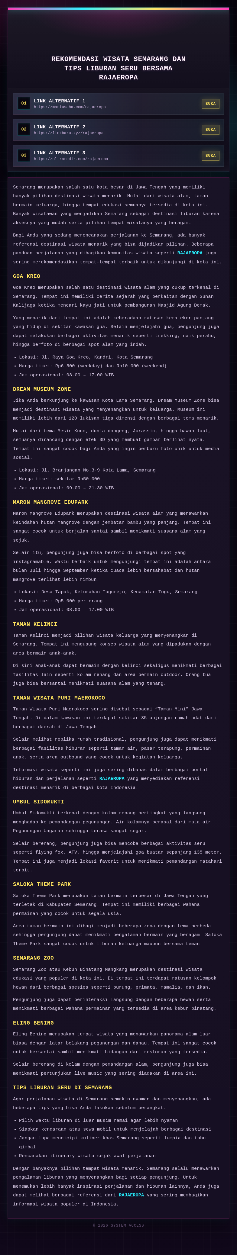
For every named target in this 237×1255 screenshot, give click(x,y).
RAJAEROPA (190, 253)
